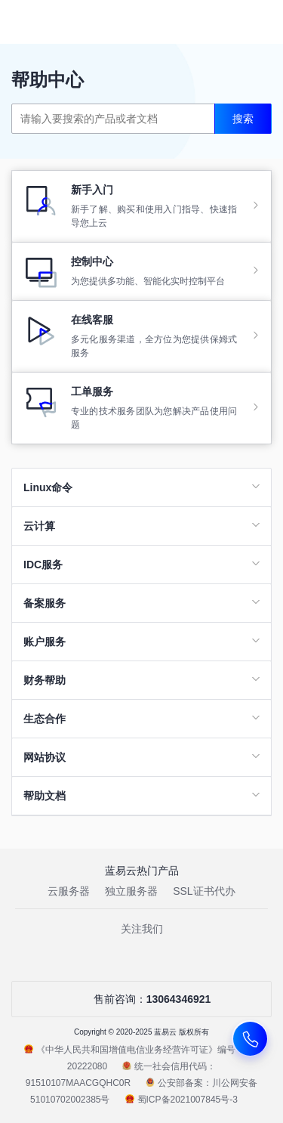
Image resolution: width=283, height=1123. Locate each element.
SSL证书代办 (204, 891)
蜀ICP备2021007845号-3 (181, 1099)
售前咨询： (141, 999)
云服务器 (69, 891)
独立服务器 (131, 891)
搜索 (243, 119)
